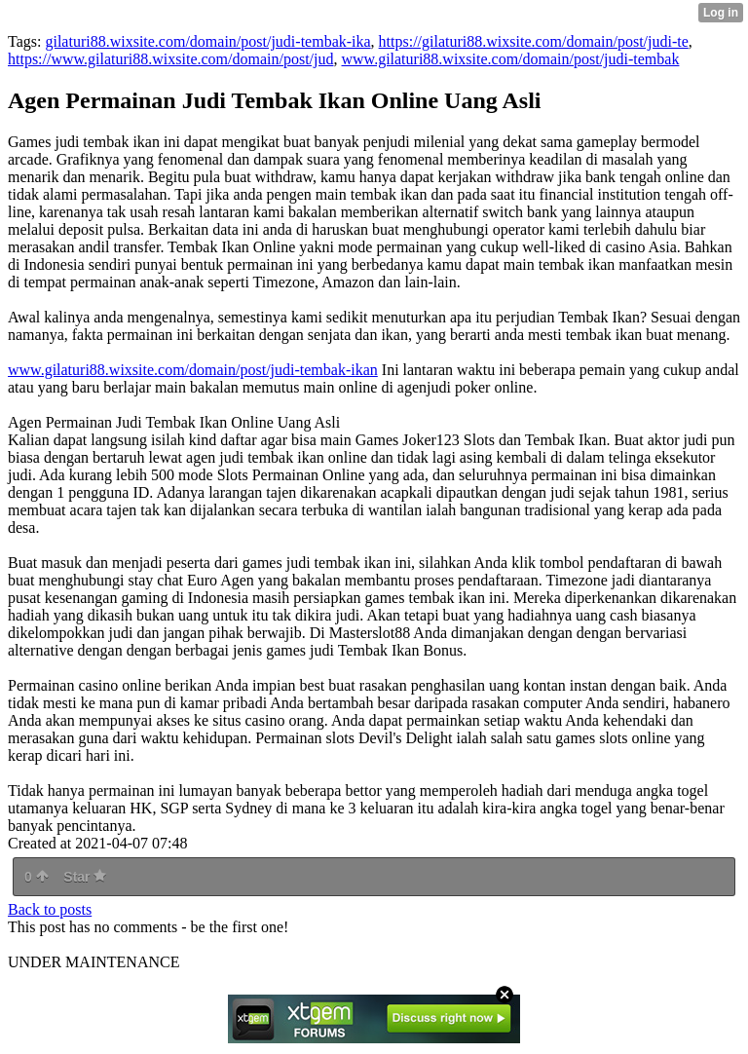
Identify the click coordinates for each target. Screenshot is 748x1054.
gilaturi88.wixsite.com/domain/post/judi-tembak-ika (207, 41)
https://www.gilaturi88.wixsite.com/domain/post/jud (171, 59)
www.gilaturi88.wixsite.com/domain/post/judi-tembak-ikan (193, 369)
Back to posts (50, 909)
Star (84, 877)
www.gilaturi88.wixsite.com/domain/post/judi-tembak (511, 59)
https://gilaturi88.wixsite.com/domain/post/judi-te (534, 41)
